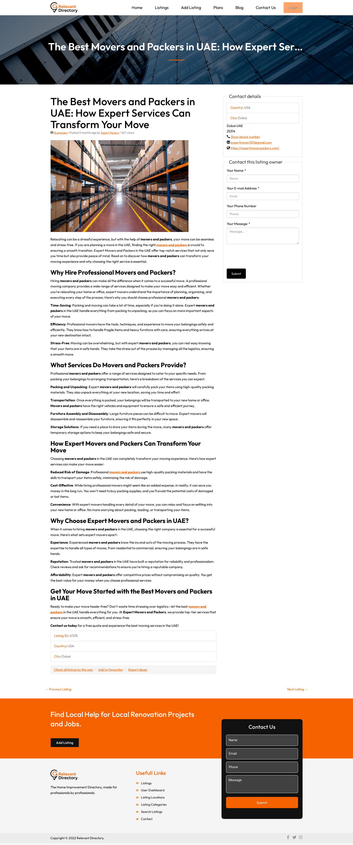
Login (293, 7)
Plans (218, 7)
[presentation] (261, 257)
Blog (239, 7)
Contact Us (265, 7)
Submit (236, 274)
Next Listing (297, 690)
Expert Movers (110, 133)
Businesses (60, 133)
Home (136, 7)
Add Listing (191, 7)
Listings (161, 7)
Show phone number (246, 137)
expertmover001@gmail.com (252, 143)
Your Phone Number (241, 206)
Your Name (236, 171)
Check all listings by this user (74, 670)
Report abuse (141, 670)
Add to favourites (113, 670)
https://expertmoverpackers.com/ (256, 148)
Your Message (238, 224)
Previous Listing (58, 690)
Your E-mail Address (243, 189)
